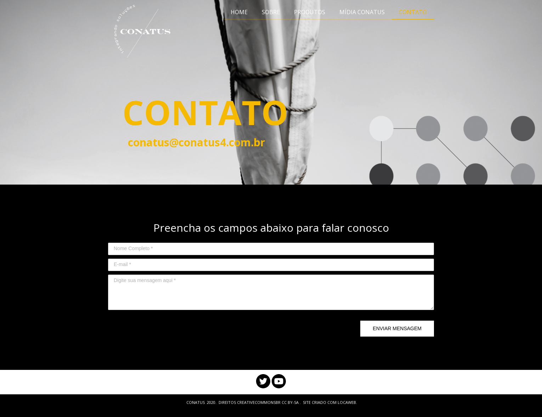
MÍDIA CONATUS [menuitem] (362, 12)
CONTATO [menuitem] (413, 12)
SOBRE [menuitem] (271, 12)
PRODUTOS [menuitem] (309, 12)
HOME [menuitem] (239, 12)
